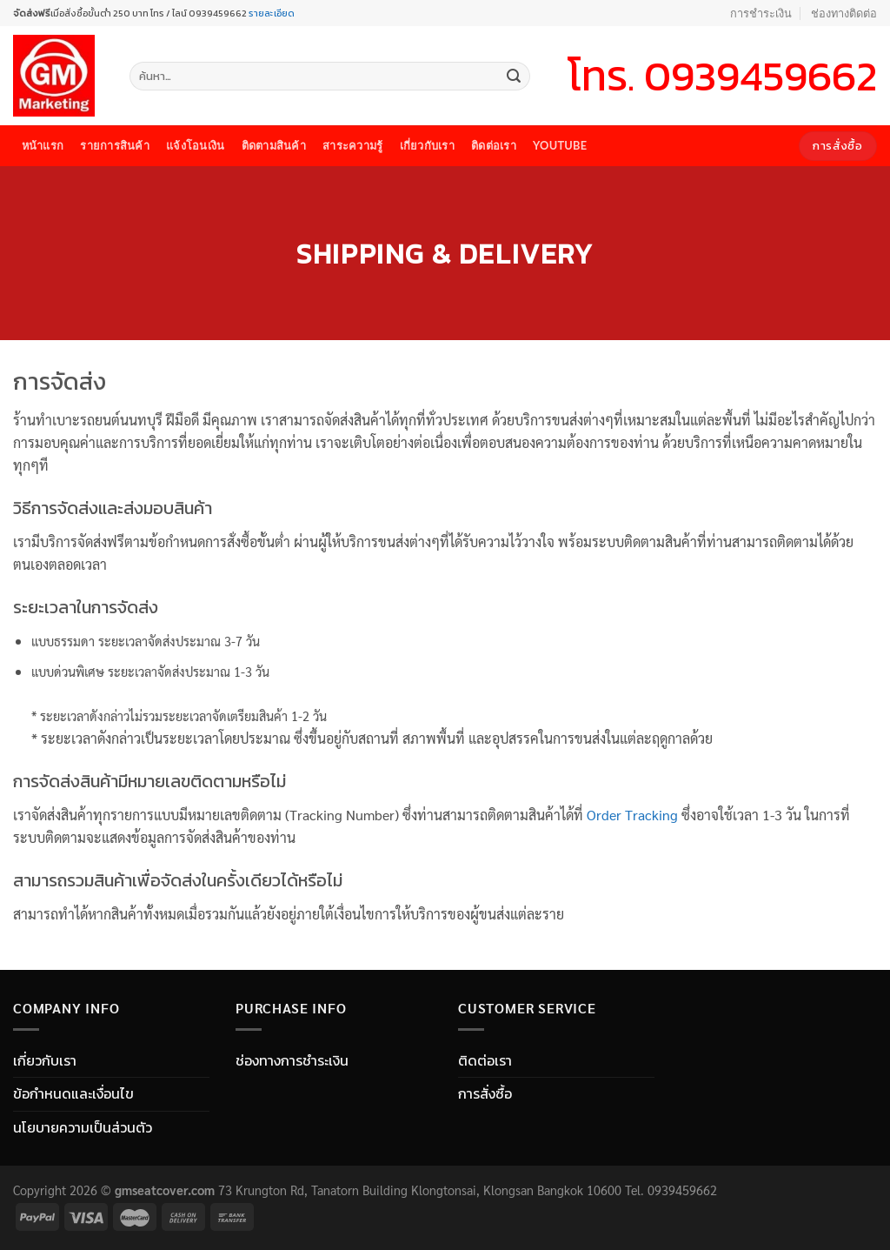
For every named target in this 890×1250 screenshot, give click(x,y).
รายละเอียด (271, 13)
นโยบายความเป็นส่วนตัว (82, 1127)
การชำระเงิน (761, 13)
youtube (560, 145)
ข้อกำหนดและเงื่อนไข (73, 1093)
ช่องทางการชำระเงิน (292, 1060)
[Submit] (513, 76)
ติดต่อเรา (493, 145)
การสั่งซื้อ (485, 1093)
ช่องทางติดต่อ (844, 13)
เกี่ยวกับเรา (427, 145)
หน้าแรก (43, 145)
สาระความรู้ (352, 145)
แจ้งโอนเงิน (195, 145)
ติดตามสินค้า (274, 145)
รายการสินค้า (114, 145)
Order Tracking (632, 814)
